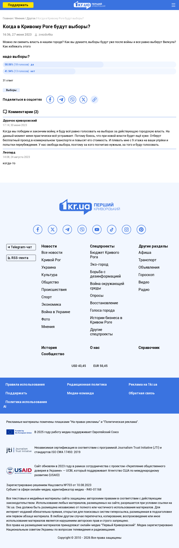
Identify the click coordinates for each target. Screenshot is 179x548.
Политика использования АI (25, 404)
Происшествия (54, 289)
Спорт (46, 297)
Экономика (51, 304)
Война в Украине (55, 312)
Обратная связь (142, 393)
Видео (144, 282)
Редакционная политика (87, 384)
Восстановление (104, 303)
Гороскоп (146, 275)
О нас (95, 347)
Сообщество (52, 354)
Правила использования (25, 384)
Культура (49, 275)
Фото (45, 319)
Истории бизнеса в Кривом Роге (106, 320)
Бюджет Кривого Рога (104, 254)
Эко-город (99, 264)
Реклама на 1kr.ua (143, 384)
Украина (48, 267)
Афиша (145, 252)
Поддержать (18, 5)
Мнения (48, 326)
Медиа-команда (80, 393)
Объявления (149, 267)
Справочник (149, 347)
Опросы (97, 295)
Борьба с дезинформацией (105, 274)
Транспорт (147, 260)
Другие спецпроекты (101, 331)
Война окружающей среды (107, 285)
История (49, 347)
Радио (144, 289)
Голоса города (102, 310)
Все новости (51, 252)
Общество (50, 282)
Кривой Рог (51, 260)
